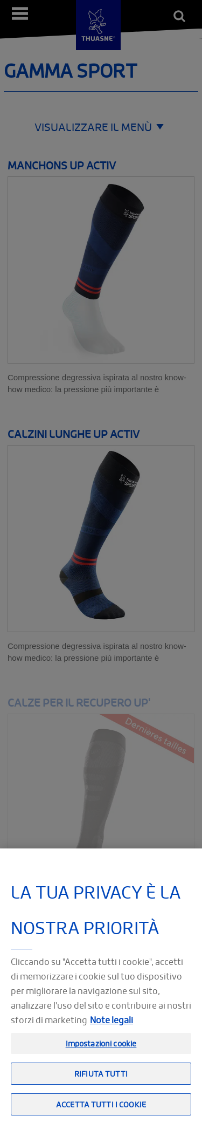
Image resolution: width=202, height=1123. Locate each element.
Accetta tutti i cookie (101, 1111)
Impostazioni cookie (101, 1050)
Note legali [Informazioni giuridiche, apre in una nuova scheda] (111, 1026)
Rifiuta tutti (101, 1080)
